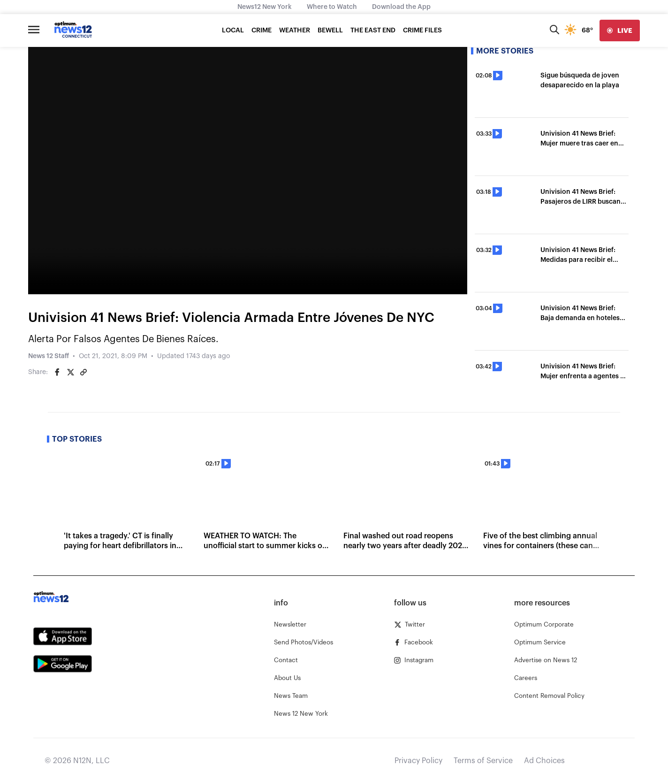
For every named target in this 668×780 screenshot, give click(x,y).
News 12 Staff (48, 356)
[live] (620, 30)
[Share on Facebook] (57, 372)
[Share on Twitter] (70, 372)
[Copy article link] (83, 372)
